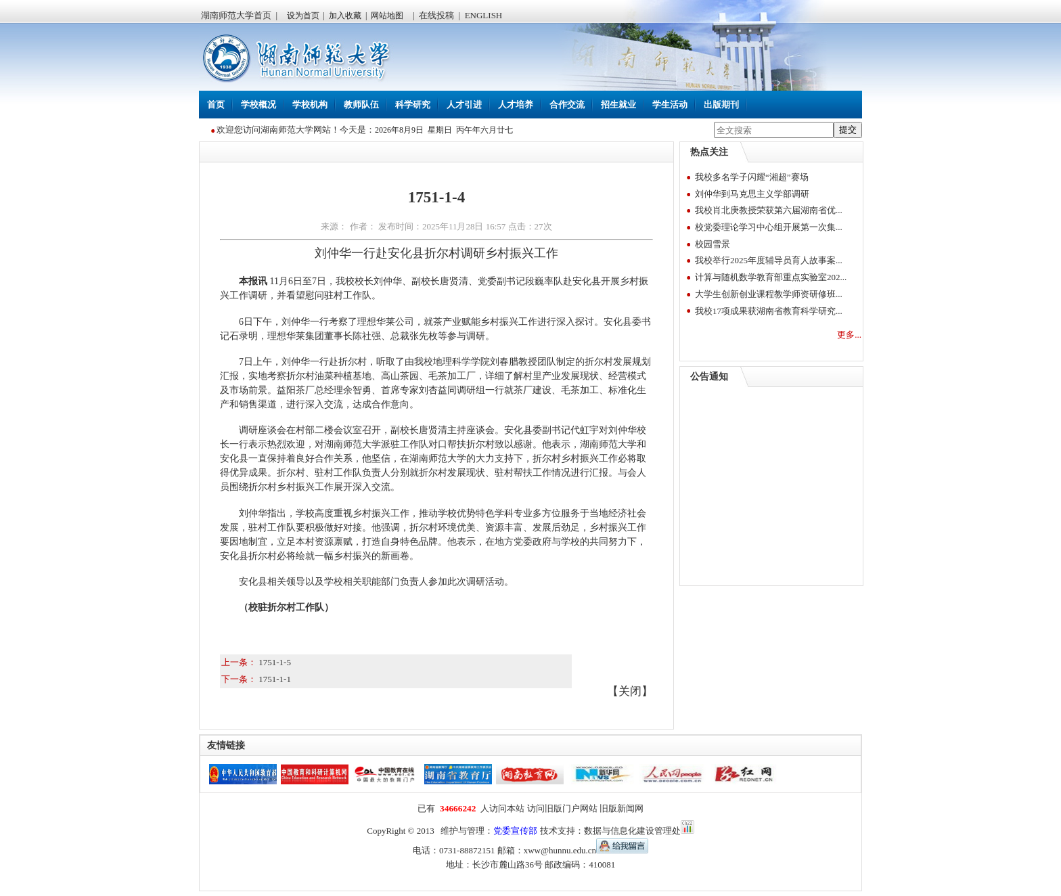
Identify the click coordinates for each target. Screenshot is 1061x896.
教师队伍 (361, 104)
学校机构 (310, 104)
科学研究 (412, 104)
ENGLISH (484, 15)
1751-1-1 (274, 679)
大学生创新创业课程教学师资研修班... (768, 294)
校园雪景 (712, 244)
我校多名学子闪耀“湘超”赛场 (752, 177)
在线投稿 (436, 15)
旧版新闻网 (622, 808)
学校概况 (258, 104)
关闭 (629, 691)
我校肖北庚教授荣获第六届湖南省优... (768, 210)
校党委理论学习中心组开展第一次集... (768, 227)
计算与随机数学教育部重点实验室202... (770, 277)
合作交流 (567, 104)
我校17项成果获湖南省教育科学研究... (768, 311)
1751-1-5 (274, 662)
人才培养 (515, 104)
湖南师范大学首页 (236, 15)
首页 (216, 104)
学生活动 (669, 104)
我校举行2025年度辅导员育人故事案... (768, 260)
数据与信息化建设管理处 (632, 831)
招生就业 (618, 104)
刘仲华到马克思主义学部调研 (752, 194)
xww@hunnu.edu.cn (586, 850)
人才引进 (464, 104)
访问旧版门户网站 (562, 808)
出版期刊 (721, 104)
